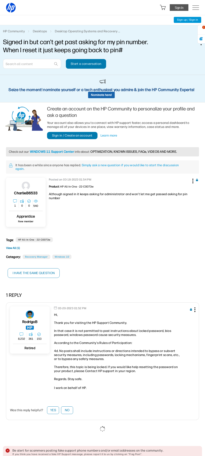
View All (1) (13, 248)
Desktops (40, 31)
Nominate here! (101, 95)
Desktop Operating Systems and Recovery (86, 31)
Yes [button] (53, 410)
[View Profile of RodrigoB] (29, 322)
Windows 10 (62, 256)
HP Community (14, 31)
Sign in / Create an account (72, 135)
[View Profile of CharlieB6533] (25, 193)
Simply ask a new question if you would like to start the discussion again (97, 167)
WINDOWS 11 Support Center (52, 152)
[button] (192, 180)
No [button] (67, 410)
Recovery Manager (36, 256)
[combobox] (32, 64)
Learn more (108, 135)
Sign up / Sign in (187, 19)
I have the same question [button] (34, 273)
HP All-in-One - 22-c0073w (34, 239)
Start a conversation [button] (86, 64)
